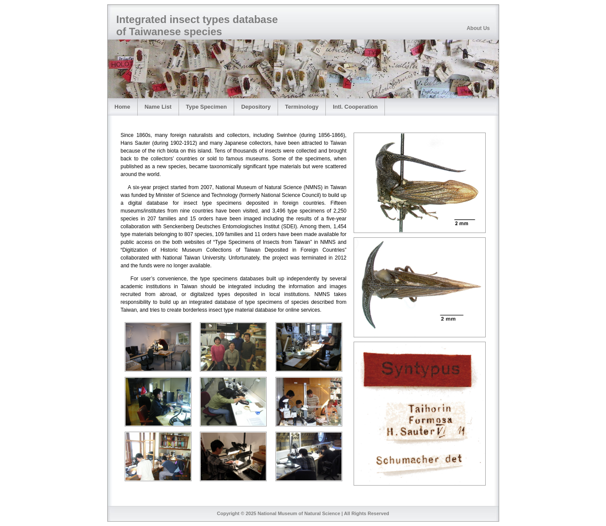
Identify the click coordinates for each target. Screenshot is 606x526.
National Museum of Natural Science (299, 513)
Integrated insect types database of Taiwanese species (197, 25)
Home (122, 106)
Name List (158, 106)
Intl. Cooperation (355, 106)
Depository (256, 106)
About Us (478, 28)
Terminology (301, 106)
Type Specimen (206, 106)
